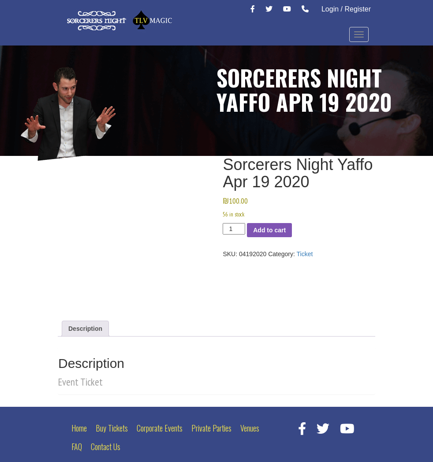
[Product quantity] (234, 229)
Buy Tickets (112, 428)
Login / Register (346, 9)
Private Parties (211, 428)
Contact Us (105, 446)
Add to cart (269, 230)
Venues (249, 428)
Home (79, 428)
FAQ (76, 446)
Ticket (305, 254)
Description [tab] (85, 328)
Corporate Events (160, 428)
